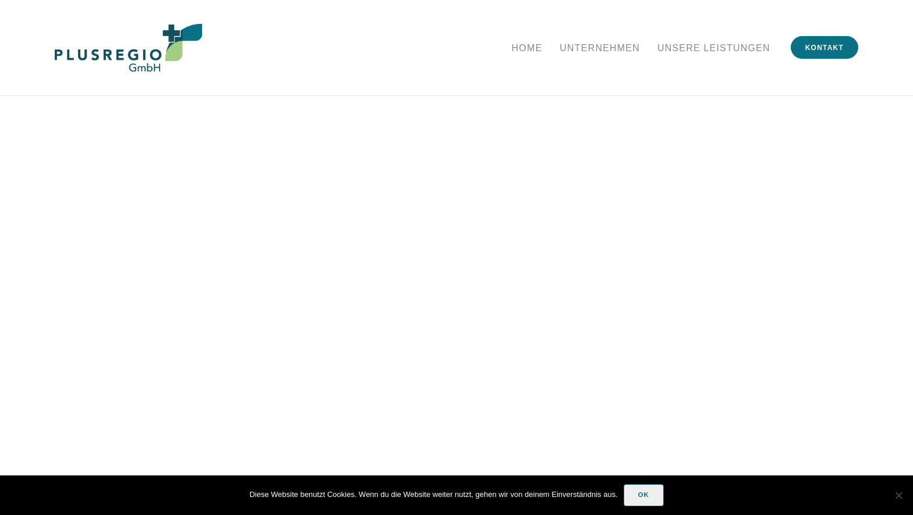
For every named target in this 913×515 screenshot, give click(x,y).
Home (527, 48)
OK (643, 494)
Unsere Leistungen (713, 48)
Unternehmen (600, 48)
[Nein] (898, 495)
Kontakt (824, 48)
